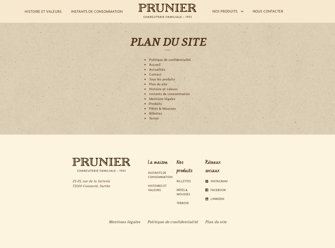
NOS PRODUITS (227, 11)
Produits (155, 103)
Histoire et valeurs (163, 88)
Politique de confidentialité (170, 59)
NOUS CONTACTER (268, 11)
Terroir (154, 118)
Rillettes (155, 113)
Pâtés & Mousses (162, 108)
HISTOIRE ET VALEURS (43, 11)
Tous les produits (162, 79)
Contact (155, 74)
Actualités (157, 69)
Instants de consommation (169, 93)
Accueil (155, 64)
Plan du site (158, 84)
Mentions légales (162, 98)
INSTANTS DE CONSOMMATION (97, 11)
